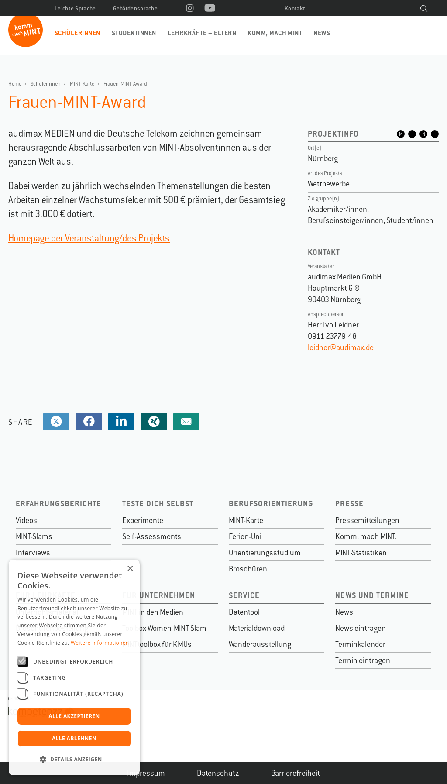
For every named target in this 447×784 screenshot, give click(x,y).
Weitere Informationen (100, 642)
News (321, 33)
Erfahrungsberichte (58, 504)
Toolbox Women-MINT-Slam (164, 628)
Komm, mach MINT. (366, 536)
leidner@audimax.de (341, 347)
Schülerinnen (77, 33)
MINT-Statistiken (361, 552)
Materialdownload (257, 628)
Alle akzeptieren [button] (74, 716)
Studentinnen (134, 33)
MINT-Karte (82, 83)
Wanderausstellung (260, 644)
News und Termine (372, 595)
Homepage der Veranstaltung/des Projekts (89, 238)
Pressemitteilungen (367, 520)
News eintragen (360, 628)
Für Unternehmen (158, 595)
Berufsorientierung (271, 504)
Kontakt (295, 8)
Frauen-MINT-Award (125, 83)
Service (244, 595)
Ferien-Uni (245, 536)
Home (14, 83)
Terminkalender (360, 644)
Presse (349, 504)
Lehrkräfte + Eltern (202, 33)
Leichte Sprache (75, 8)
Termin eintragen (362, 660)
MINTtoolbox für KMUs (157, 644)
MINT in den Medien (152, 612)
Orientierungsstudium (265, 552)
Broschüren (248, 569)
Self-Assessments (151, 536)
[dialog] (74, 667)
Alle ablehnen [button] (74, 738)
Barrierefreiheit (295, 773)
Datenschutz (218, 773)
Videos (26, 520)
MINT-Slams (34, 536)
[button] (74, 760)
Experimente (142, 520)
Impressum (146, 773)
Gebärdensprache (135, 8)
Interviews (33, 552)
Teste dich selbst (157, 504)
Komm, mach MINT (275, 33)
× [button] (130, 569)
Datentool (244, 612)
